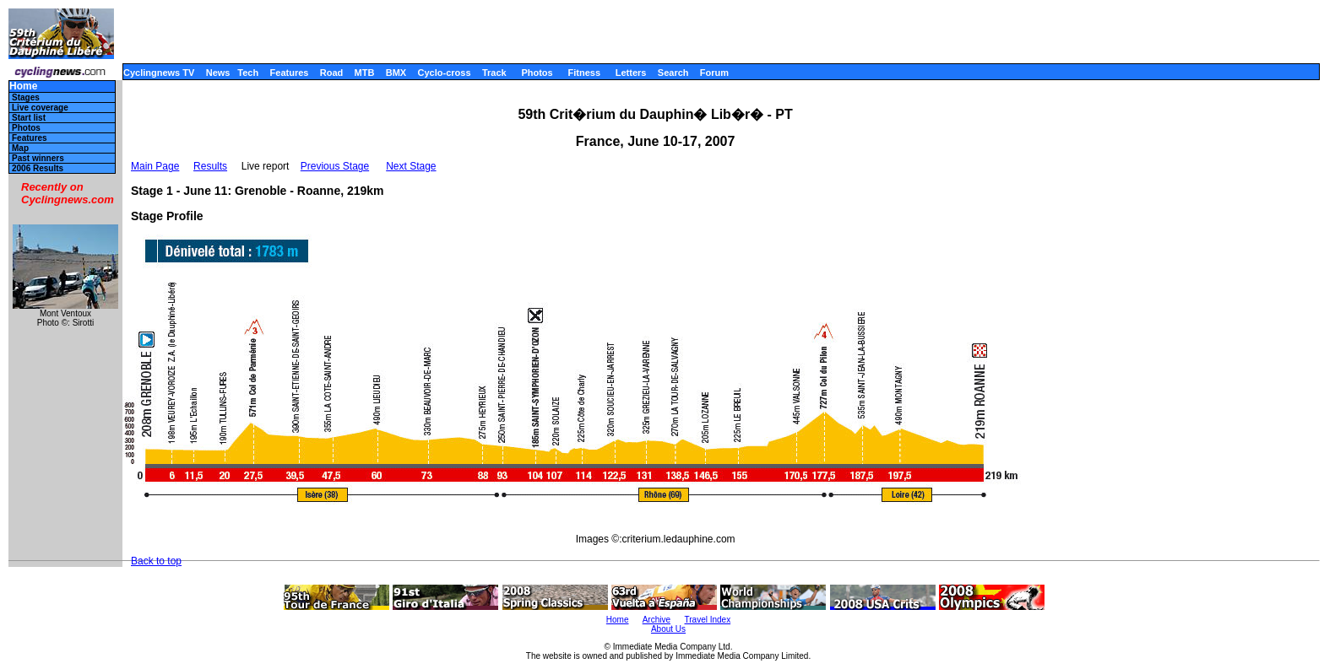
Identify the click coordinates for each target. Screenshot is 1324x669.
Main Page (155, 166)
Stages (26, 97)
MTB (365, 72)
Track (494, 72)
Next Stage (411, 166)
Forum (714, 72)
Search (673, 72)
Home (23, 86)
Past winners (38, 158)
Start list (29, 117)
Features (289, 72)
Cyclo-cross (444, 72)
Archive (656, 619)
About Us (668, 629)
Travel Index (708, 619)
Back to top (156, 561)
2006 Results (37, 168)
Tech (247, 72)
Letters (631, 72)
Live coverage (40, 107)
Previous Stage (335, 166)
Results (210, 166)
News (218, 72)
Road (332, 72)
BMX (396, 72)
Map (20, 148)
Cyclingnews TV (158, 72)
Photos (536, 72)
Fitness (583, 72)
